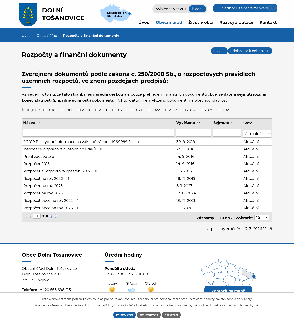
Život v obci (200, 22)
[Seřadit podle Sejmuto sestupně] (232, 122)
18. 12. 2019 (186, 177)
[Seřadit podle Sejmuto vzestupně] (232, 121)
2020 (120, 110)
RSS (211, 52)
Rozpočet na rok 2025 (46, 192)
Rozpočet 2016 (40, 162)
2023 (173, 110)
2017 (68, 110)
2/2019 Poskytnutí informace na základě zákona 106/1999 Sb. (82, 140)
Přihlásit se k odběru (247, 52)
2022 (155, 110)
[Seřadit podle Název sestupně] (40, 122)
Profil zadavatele (38, 155)
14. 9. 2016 (186, 155)
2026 (226, 110)
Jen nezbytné (149, 314)
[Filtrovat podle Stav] (257, 132)
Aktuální (251, 140)
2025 (209, 110)
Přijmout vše (119, 314)
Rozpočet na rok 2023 (43, 184)
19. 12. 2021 (186, 199)
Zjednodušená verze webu (245, 8)
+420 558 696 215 (55, 287)
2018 (86, 110)
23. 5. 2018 (186, 148)
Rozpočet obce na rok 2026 (51, 206)
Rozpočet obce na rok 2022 (51, 199)
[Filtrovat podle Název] (99, 132)
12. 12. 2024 (186, 192)
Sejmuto (222, 123)
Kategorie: (31, 110)
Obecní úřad (169, 22)
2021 (138, 110)
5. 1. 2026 (185, 206)
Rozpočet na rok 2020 (47, 177)
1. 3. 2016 (184, 170)
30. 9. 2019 (186, 140)
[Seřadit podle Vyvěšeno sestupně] (200, 122)
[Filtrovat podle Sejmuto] (227, 132)
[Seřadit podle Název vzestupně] (40, 121)
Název (30, 123)
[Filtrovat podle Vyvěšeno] (194, 132)
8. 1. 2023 (185, 184)
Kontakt (268, 22)
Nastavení (176, 314)
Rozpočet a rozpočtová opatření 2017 (60, 170)
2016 (51, 110)
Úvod (144, 22)
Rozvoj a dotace (236, 22)
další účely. (244, 298)
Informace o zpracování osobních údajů (63, 148)
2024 (191, 110)
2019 (103, 110)
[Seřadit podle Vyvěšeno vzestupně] (200, 121)
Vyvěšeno (187, 123)
